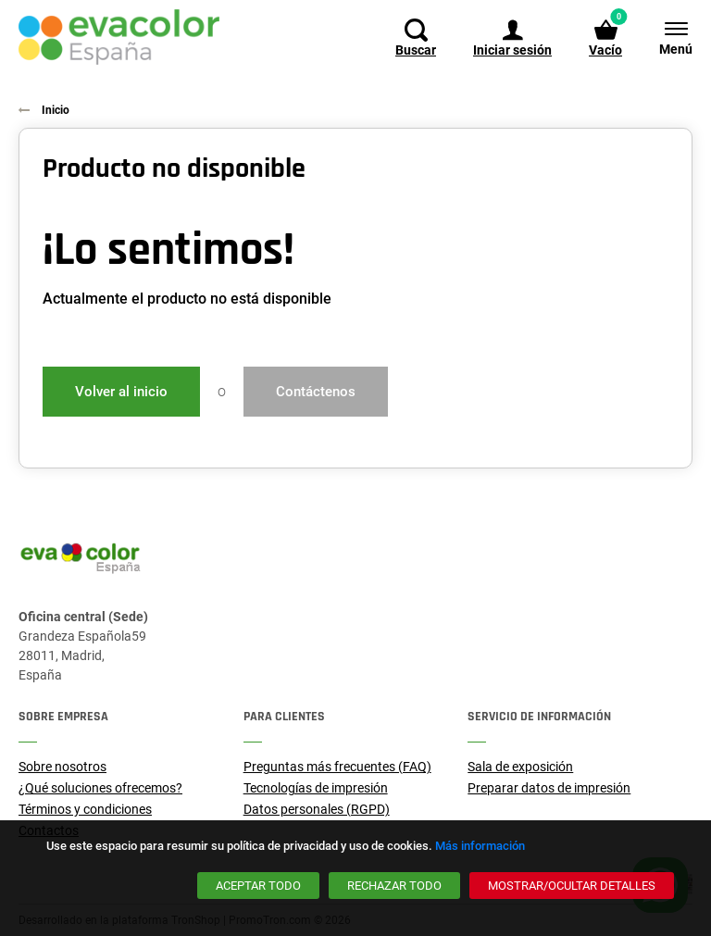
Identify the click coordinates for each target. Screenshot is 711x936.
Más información (480, 846)
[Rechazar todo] (394, 885)
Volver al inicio (121, 391)
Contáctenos (316, 391)
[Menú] (666, 37)
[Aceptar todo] (258, 885)
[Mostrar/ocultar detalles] (571, 885)
